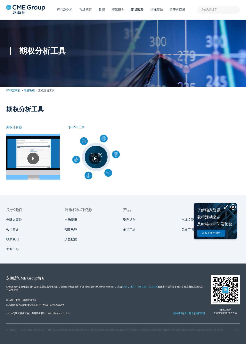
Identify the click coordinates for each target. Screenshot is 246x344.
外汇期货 (89, 330)
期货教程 (29, 90)
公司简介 (12, 229)
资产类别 (129, 219)
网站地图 (178, 313)
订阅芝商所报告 (211, 233)
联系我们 (12, 239)
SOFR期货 (27, 330)
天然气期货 (201, 330)
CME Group (27, 278)
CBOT (133, 286)
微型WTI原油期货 (185, 330)
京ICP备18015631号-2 (59, 313)
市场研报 (71, 219)
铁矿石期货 (46, 330)
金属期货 (109, 330)
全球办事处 (14, 219)
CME (124, 286)
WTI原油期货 (169, 330)
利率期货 (99, 330)
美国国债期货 (122, 330)
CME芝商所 (13, 90)
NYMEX (142, 286)
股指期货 (79, 330)
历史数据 (71, 239)
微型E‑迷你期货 (215, 330)
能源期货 (69, 330)
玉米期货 (144, 330)
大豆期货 (134, 330)
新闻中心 (12, 249)
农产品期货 (58, 330)
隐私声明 (200, 313)
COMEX (153, 286)
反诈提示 (189, 313)
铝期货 (36, 330)
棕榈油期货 (155, 330)
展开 (237, 330)
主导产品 (129, 229)
